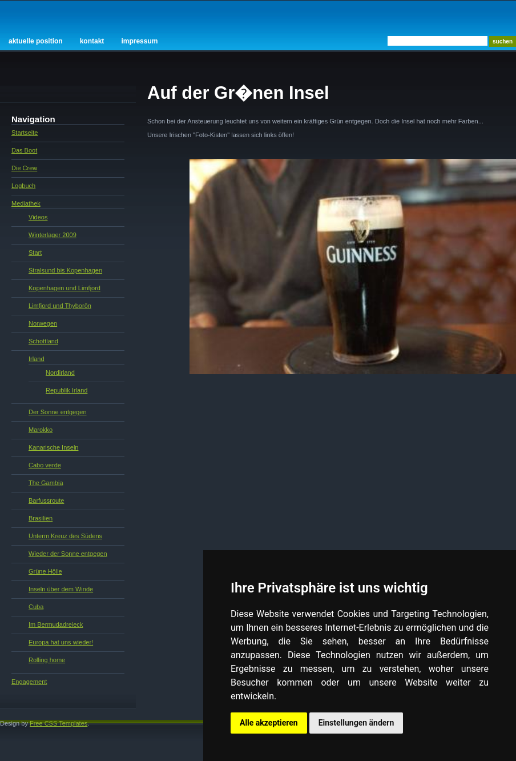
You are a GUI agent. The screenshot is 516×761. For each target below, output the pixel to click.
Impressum (139, 41)
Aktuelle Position (36, 41)
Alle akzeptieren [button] (269, 722)
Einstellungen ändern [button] (356, 722)
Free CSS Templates (58, 723)
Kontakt (92, 41)
